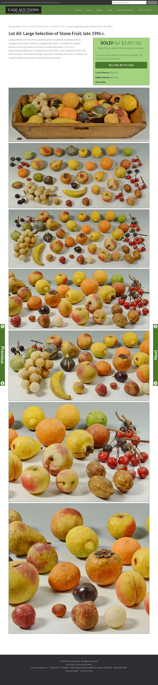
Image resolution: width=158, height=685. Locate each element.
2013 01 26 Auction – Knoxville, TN (47, 26)
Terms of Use (86, 671)
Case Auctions (23, 10)
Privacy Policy (72, 671)
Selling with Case (121, 65)
